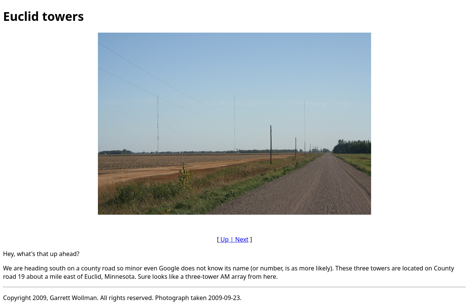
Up (224, 239)
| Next (239, 239)
